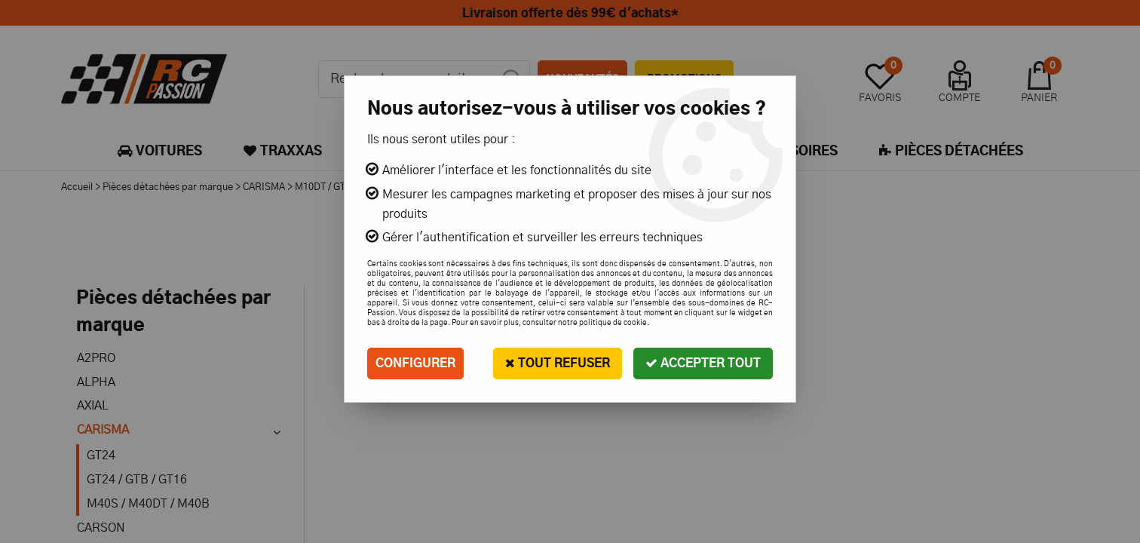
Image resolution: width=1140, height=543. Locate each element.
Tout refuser (557, 363)
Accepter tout (703, 363)
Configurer (415, 363)
